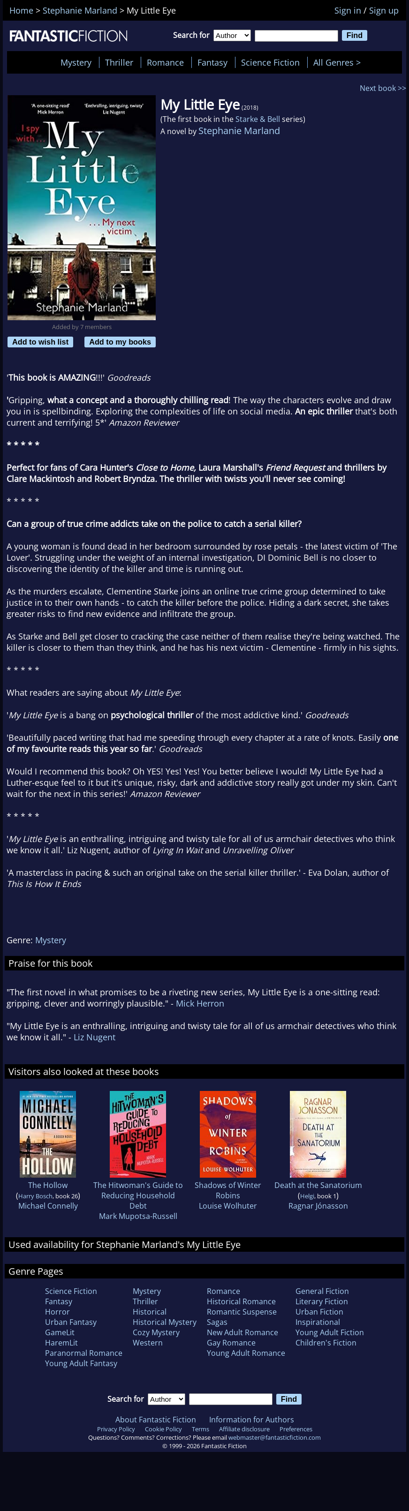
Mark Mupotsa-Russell (138, 1216)
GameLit (60, 1332)
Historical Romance (241, 1301)
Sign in (347, 10)
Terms (200, 1429)
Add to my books (120, 342)
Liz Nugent (94, 1037)
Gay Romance (231, 1343)
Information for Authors (251, 1419)
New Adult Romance (242, 1332)
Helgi (307, 1196)
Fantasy (212, 62)
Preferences (296, 1429)
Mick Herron (200, 1003)
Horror (57, 1312)
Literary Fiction (321, 1301)
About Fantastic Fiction (155, 1419)
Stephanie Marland (239, 130)
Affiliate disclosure (244, 1429)
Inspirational (317, 1322)
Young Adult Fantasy (81, 1363)
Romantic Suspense (242, 1312)
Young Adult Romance (246, 1353)
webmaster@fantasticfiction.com (274, 1437)
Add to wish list (40, 342)
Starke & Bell (257, 119)
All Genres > (339, 62)
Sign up (384, 10)
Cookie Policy (163, 1429)
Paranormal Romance (83, 1353)
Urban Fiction (319, 1312)
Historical (150, 1312)
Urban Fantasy (71, 1322)
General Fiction (322, 1291)
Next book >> (383, 88)
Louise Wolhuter (228, 1206)
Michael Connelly (48, 1206)
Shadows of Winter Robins (228, 1190)
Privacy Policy (116, 1429)
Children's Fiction (325, 1343)
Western (148, 1343)
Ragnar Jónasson (318, 1206)
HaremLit (61, 1343)
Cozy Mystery (156, 1332)
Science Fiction (270, 62)
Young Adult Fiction (329, 1332)
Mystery (76, 62)
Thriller (119, 62)
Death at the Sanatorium (318, 1185)
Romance (165, 62)
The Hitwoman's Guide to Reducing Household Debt (138, 1195)
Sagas (217, 1322)
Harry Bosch (35, 1196)
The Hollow (48, 1185)
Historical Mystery (165, 1322)
